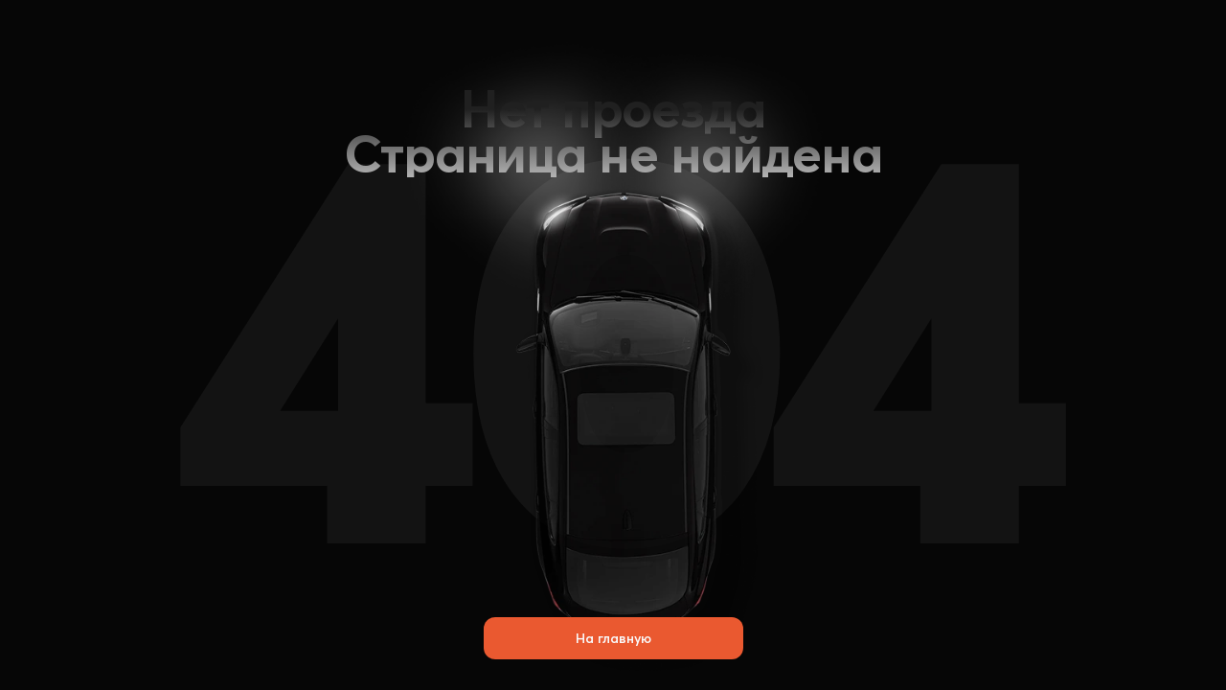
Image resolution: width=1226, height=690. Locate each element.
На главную (613, 638)
